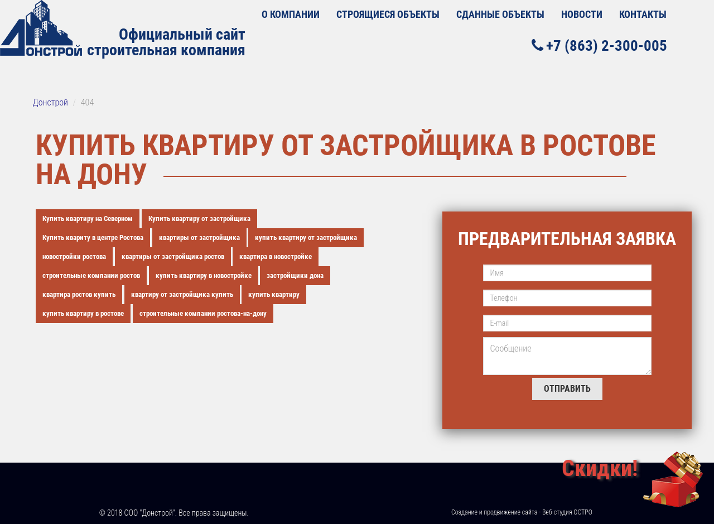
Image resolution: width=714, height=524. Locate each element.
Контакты (643, 14)
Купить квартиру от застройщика (199, 218)
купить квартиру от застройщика (306, 237)
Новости (581, 14)
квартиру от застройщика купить (182, 294)
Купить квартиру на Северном (87, 218)
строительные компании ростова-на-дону (203, 313)
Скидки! (600, 468)
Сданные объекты (500, 14)
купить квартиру (274, 294)
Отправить (567, 388)
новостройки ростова (74, 256)
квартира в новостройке (275, 256)
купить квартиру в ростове (83, 313)
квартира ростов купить (78, 294)
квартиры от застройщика (199, 237)
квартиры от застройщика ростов (173, 256)
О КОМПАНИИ (291, 14)
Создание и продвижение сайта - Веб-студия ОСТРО (521, 512)
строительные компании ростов (91, 275)
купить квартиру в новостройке (204, 275)
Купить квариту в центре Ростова (92, 237)
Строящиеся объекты (388, 14)
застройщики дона (295, 275)
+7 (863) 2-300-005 (599, 45)
